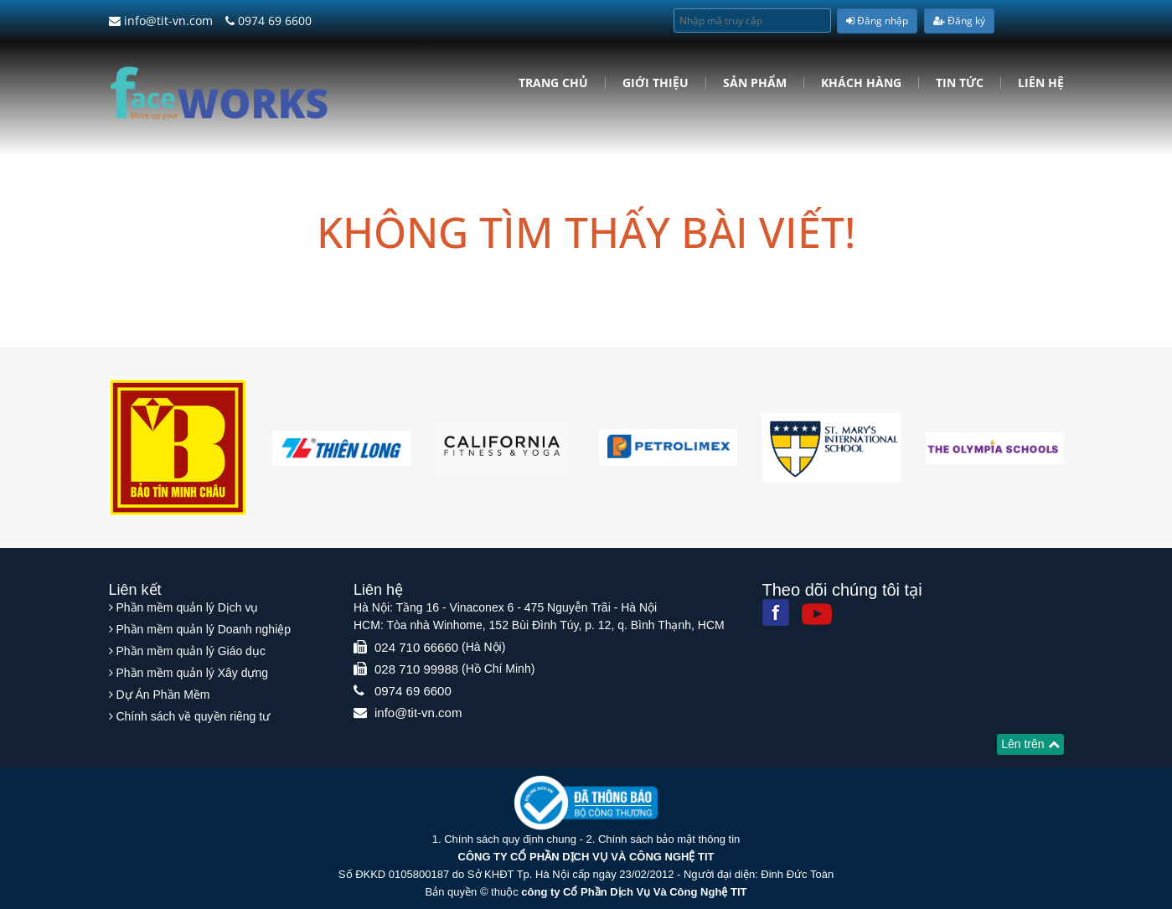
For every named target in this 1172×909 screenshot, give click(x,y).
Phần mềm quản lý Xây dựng (192, 672)
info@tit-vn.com (161, 20)
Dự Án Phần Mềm (162, 694)
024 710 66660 (416, 647)
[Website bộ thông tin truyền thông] (586, 802)
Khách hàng (861, 83)
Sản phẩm (755, 83)
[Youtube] (817, 614)
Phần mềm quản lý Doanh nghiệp (203, 629)
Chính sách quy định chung (510, 839)
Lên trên (1030, 744)
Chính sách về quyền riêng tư (193, 716)
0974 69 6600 (268, 20)
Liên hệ (1041, 83)
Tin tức (960, 83)
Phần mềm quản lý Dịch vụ (187, 607)
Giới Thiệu (655, 83)
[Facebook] (775, 612)
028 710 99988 (416, 669)
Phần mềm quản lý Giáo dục (191, 651)
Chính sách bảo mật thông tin (669, 839)
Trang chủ (553, 83)
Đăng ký (959, 20)
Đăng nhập (877, 20)
